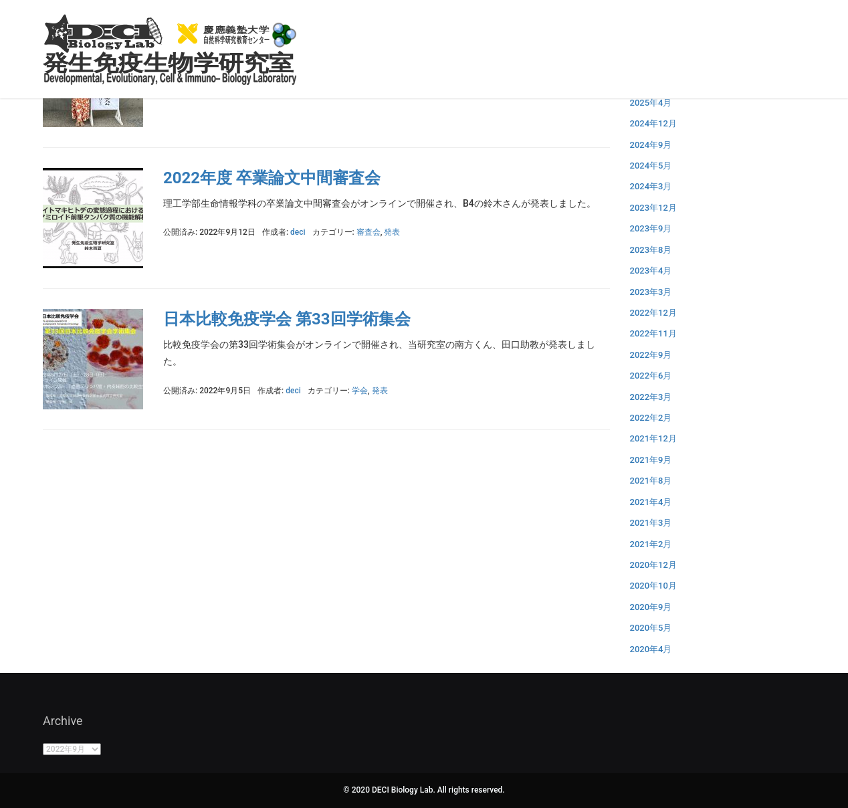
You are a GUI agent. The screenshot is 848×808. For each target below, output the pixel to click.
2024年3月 (651, 186)
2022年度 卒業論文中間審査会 (272, 178)
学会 (360, 390)
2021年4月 (651, 502)
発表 (392, 232)
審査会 (368, 232)
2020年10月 (653, 586)
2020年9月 (651, 607)
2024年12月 (653, 123)
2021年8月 (651, 481)
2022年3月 (651, 397)
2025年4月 (651, 103)
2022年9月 (651, 355)
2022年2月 (651, 418)
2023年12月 (653, 208)
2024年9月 (651, 145)
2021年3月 (651, 523)
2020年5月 (651, 628)
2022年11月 (653, 333)
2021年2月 (651, 544)
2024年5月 (651, 166)
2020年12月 (653, 565)
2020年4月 (651, 649)
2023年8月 (651, 250)
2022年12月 (653, 313)
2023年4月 (651, 271)
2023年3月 (651, 292)
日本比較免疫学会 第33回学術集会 (287, 319)
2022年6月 (651, 376)
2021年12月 (653, 438)
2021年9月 (651, 460)
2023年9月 (651, 228)
